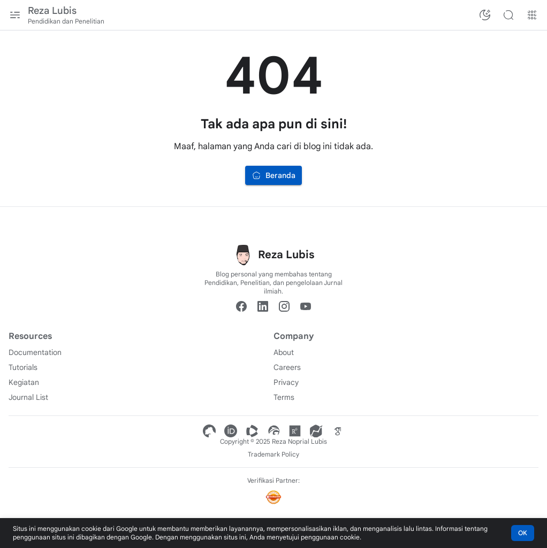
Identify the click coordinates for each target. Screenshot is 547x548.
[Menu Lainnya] (532, 15)
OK (522, 533)
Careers (287, 367)
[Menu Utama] (15, 15)
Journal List (28, 397)
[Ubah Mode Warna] (485, 15)
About (284, 352)
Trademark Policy (273, 454)
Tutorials (23, 367)
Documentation (35, 352)
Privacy (286, 382)
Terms (284, 397)
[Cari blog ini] (508, 15)
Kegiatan (24, 382)
